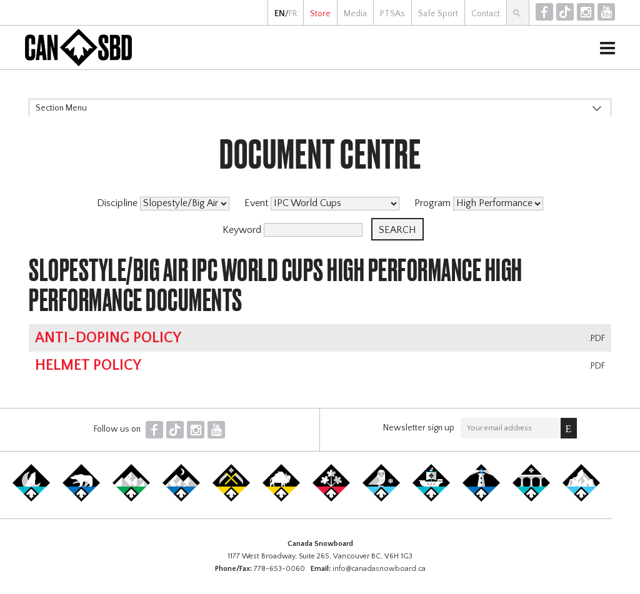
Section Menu (61, 108)
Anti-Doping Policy (108, 338)
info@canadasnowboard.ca (379, 569)
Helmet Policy (88, 365)
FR (293, 14)
